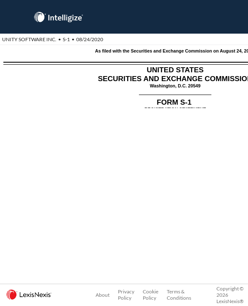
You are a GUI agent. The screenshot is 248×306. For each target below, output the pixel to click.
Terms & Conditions (179, 294)
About (102, 295)
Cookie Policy (150, 294)
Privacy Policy (126, 294)
